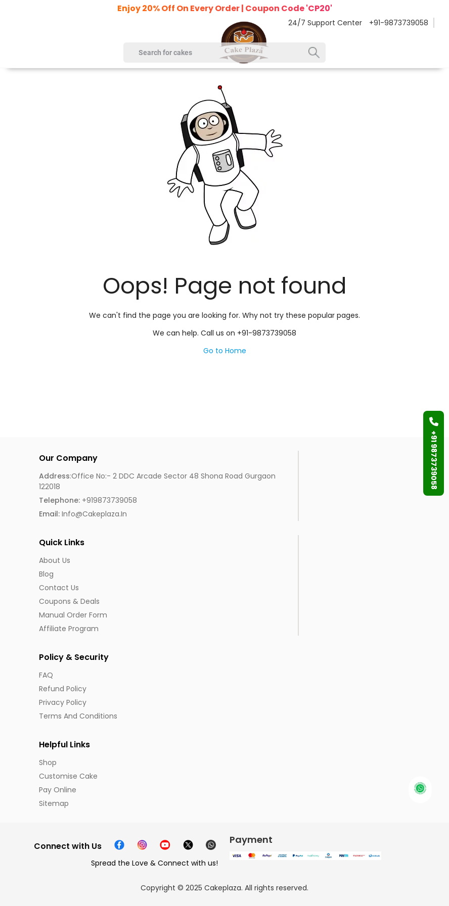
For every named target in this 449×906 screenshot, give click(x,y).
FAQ (46, 675)
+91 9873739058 (434, 453)
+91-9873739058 (398, 23)
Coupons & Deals (69, 601)
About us (54, 560)
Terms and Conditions (78, 716)
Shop (48, 762)
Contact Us (59, 588)
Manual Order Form (73, 615)
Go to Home (224, 351)
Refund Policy (62, 689)
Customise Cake (68, 776)
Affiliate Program (69, 629)
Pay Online (57, 790)
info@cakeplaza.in (83, 514)
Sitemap (54, 803)
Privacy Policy (62, 702)
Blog (46, 574)
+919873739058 (88, 500)
